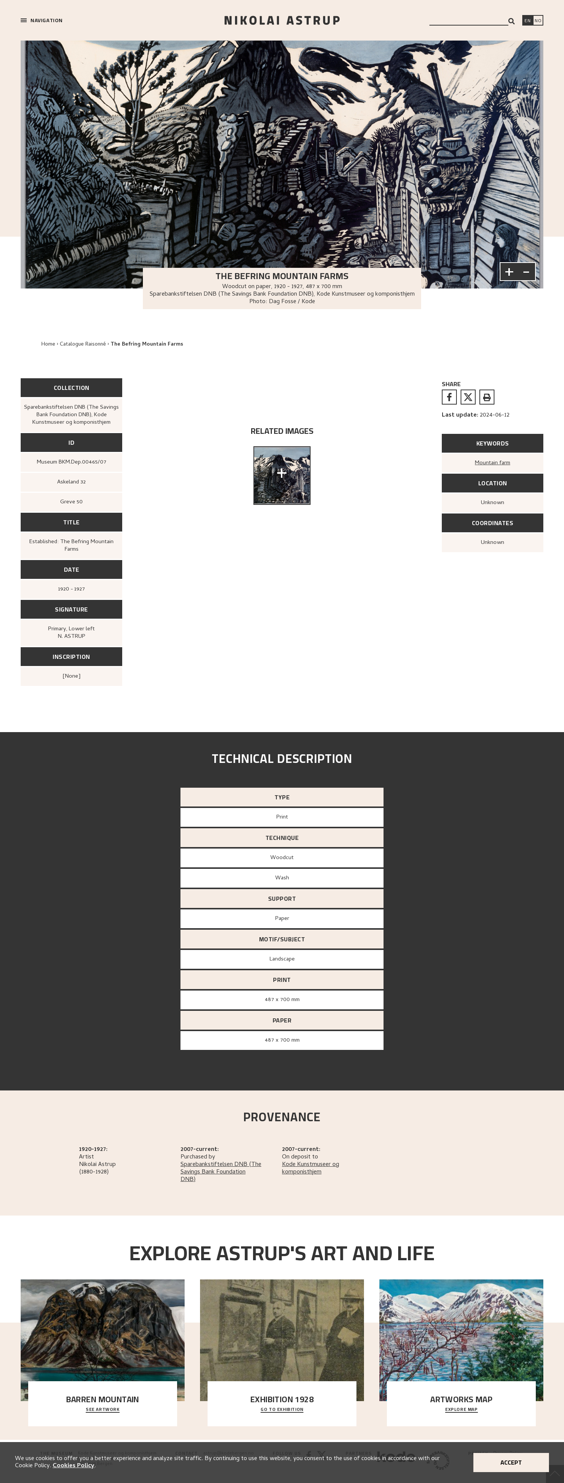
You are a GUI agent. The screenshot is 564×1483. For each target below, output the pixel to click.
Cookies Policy (73, 1466)
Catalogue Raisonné (83, 344)
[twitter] (468, 397)
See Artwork (103, 1410)
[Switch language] (527, 21)
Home (48, 344)
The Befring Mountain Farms (147, 344)
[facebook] (449, 397)
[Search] (511, 21)
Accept (511, 1462)
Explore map (461, 1410)
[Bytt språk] (538, 21)
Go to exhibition (282, 1410)
